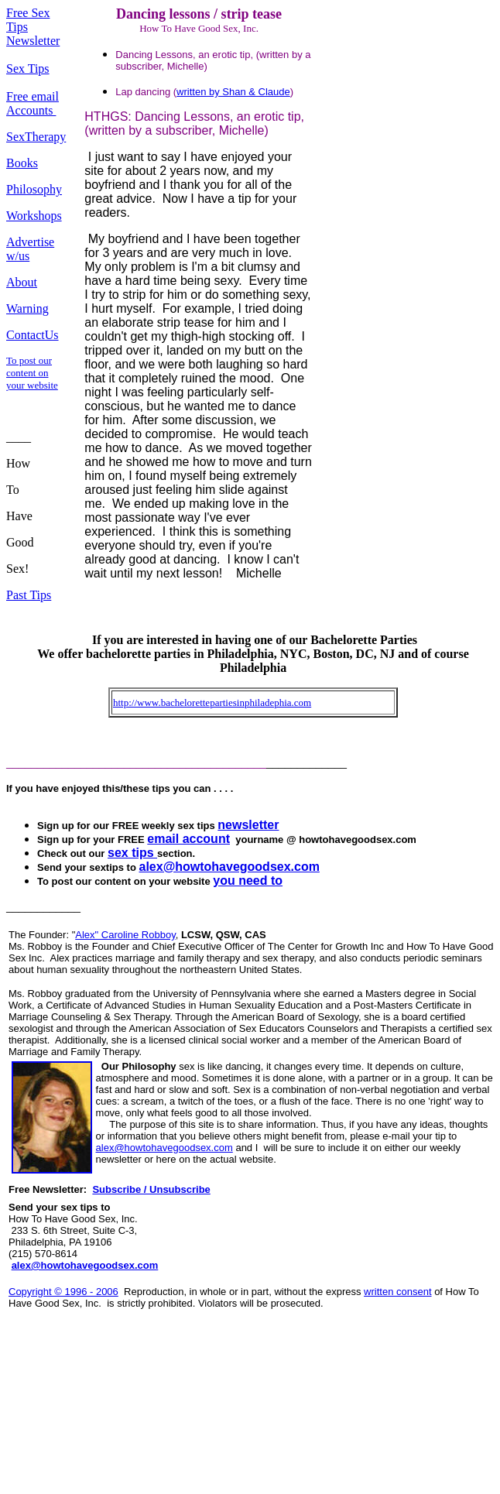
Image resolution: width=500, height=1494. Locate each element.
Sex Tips (28, 68)
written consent (397, 1291)
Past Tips (28, 594)
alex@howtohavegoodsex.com (164, 1147)
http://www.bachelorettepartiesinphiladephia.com (212, 702)
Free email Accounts (32, 103)
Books (22, 163)
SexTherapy (36, 136)
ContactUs (32, 334)
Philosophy (34, 189)
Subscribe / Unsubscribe (151, 1189)
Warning (27, 308)
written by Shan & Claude (233, 92)
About (21, 282)
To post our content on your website (32, 373)
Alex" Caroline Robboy (125, 935)
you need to (248, 880)
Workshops (34, 215)
